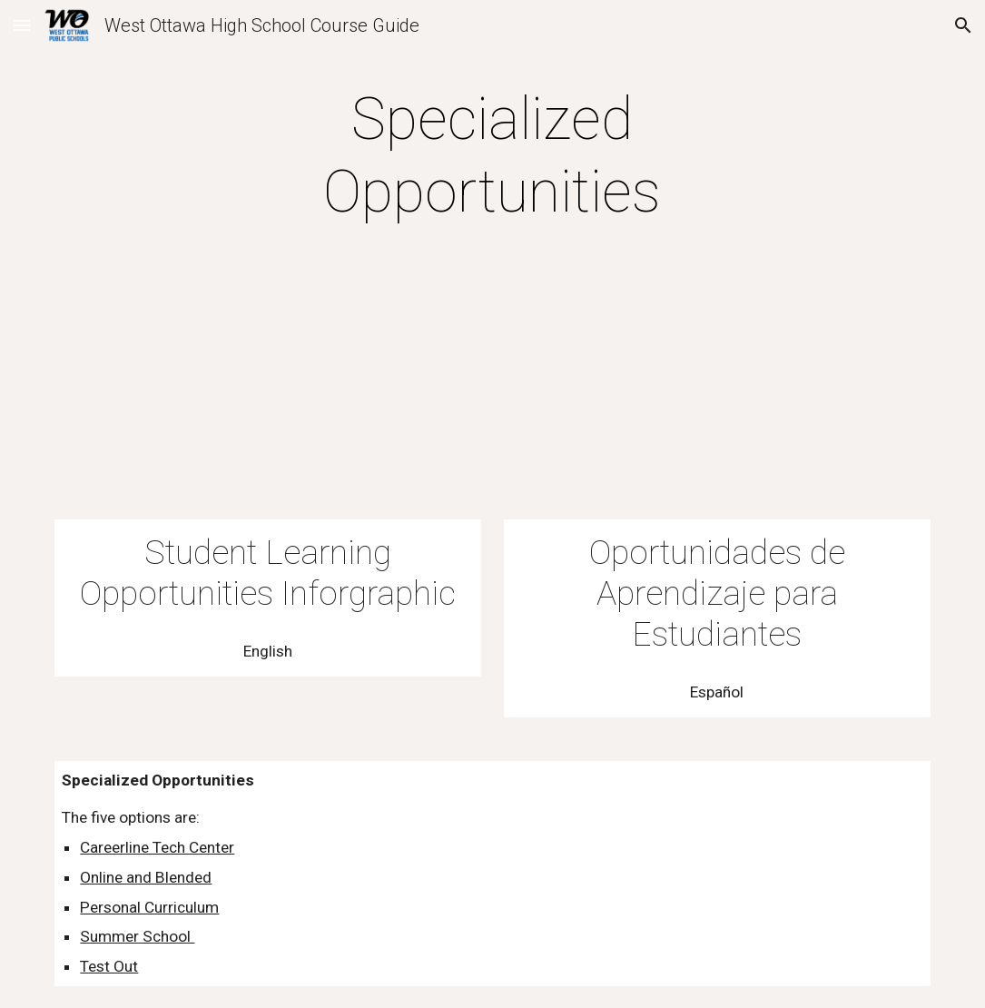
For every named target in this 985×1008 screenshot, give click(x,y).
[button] (22, 25)
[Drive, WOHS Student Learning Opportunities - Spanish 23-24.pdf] (717, 399)
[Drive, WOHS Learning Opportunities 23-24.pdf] (267, 399)
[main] (492, 156)
